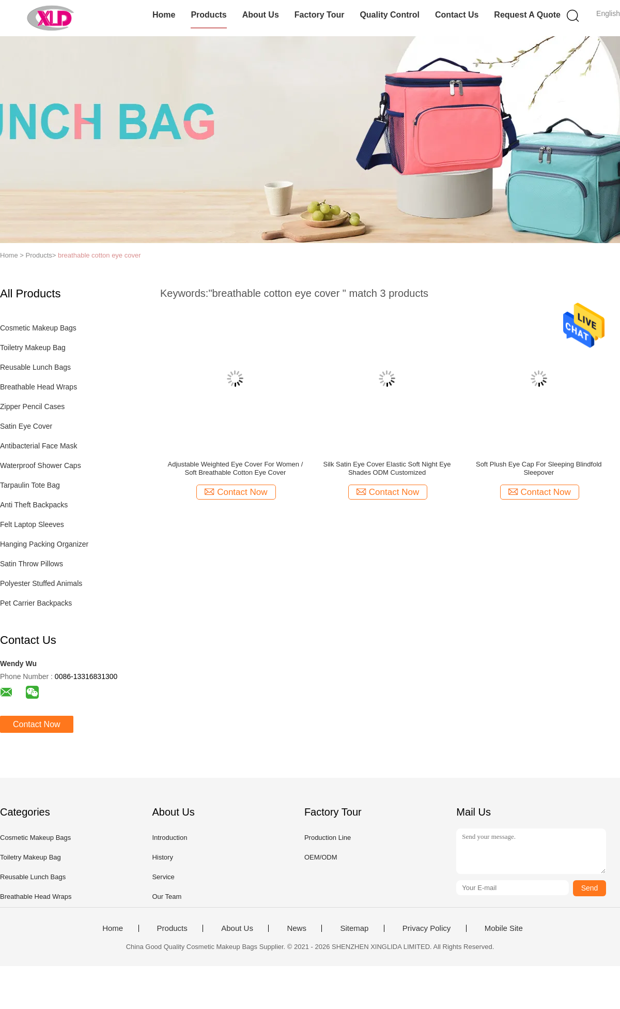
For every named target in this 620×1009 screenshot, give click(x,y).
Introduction (169, 837)
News (296, 928)
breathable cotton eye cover (99, 255)
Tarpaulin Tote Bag (30, 485)
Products (208, 14)
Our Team (166, 896)
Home (163, 14)
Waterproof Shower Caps (40, 465)
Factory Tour (320, 14)
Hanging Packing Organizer (44, 544)
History (162, 857)
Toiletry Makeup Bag (33, 347)
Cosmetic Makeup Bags (38, 328)
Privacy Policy (426, 928)
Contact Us (456, 14)
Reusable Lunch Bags (35, 367)
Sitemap (354, 928)
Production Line (327, 837)
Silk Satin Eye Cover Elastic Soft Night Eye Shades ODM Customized (387, 468)
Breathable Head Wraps (38, 387)
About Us (260, 14)
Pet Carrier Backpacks (36, 603)
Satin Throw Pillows (31, 564)
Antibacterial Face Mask (38, 446)
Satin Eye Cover (26, 426)
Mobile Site (504, 928)
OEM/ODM (320, 857)
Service (163, 877)
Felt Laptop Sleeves (32, 524)
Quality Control (390, 14)
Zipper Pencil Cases (32, 406)
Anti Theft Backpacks (34, 505)
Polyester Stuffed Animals (41, 583)
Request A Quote (527, 14)
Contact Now (36, 724)
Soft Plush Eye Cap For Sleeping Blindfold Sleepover (539, 468)
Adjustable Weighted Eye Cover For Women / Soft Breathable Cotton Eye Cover (235, 468)
